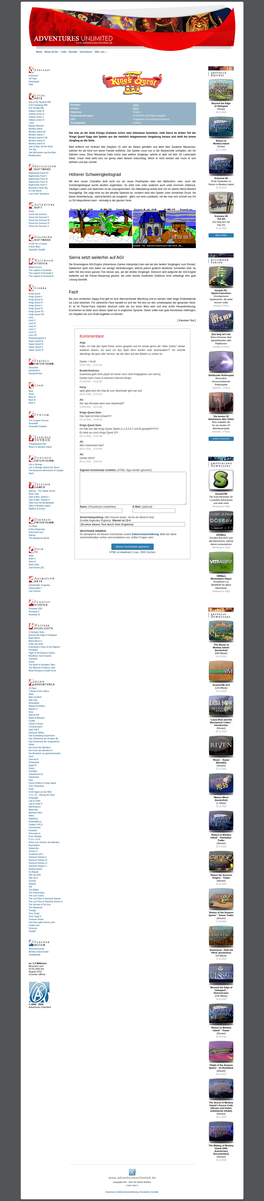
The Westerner (36, 907)
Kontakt (154, 1192)
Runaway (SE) (35, 608)
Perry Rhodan (35, 836)
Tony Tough (34, 913)
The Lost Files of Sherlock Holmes (45, 898)
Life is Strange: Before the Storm (44, 467)
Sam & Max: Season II (39, 500)
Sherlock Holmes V (38, 866)
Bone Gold (34, 494)
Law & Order (35, 801)
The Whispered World (39, 538)
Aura (31, 712)
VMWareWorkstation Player (221, 565)
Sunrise (32, 881)
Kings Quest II (35, 296)
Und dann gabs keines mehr (42, 922)
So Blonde (34, 872)
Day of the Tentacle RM (40, 102)
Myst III (32, 397)
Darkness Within (36, 733)
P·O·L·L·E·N (34, 839)
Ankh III (32, 561)
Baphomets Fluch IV (38, 182)
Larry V (32, 329)
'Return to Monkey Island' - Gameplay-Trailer (221, 826)
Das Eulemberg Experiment (42, 735)
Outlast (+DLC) (36, 824)
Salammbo (34, 848)
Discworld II (34, 370)
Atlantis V (33, 709)
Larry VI (32, 332)
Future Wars (34, 247)
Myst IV (32, 400)
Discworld (33, 367)
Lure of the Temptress (39, 194)
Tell (30, 887)
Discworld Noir (35, 373)
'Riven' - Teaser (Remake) (221, 749)
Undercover (34, 925)
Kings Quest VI (36, 308)
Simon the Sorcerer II (39, 217)
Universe (33, 928)
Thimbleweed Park (37, 444)
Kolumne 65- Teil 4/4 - (221, 206)
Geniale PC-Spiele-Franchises (221, 280)
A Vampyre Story (36, 632)
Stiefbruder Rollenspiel (221, 364)
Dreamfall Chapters (38, 426)
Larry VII (33, 335)
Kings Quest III (36, 299)
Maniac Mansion (36, 126)
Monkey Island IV (37, 143)
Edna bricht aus (36, 532)
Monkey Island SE (37, 132)
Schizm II (33, 851)
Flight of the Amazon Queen (42, 653)
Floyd (31, 211)
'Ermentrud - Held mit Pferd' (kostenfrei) (221, 939)
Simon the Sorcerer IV (39, 223)
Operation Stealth (37, 249)
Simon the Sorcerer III (39, 220)
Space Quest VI (36, 350)
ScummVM (221, 482)
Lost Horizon (35, 591)
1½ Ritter (33, 526)
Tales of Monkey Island (39, 506)
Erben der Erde (36, 644)
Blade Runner (35, 267)
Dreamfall (33, 423)
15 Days (33, 688)
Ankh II (32, 559)
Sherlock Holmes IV (38, 863)
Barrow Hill (34, 715)
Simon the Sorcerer (38, 214)
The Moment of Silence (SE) (42, 668)
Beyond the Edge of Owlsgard (43, 635)
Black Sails (34, 564)
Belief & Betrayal (36, 718)
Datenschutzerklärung (145, 540)
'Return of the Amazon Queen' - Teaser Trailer (221, 902)
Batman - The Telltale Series (42, 491)
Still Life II (33, 878)
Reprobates (34, 845)
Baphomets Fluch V (38, 185)
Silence (32, 535)
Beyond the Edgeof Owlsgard (221, 93)
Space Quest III (36, 341)
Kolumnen (33, 76)
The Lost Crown (36, 896)
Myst (31, 391)
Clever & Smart (36, 724)
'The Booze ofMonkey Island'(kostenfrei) (221, 636)
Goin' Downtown (36, 786)
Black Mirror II (35, 641)
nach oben (132, 1185)
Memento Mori (35, 813)
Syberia (32, 884)
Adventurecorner (36, 949)
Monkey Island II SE (38, 138)
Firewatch (33, 650)
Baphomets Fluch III (38, 179)
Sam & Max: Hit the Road (41, 146)
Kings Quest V (35, 305)
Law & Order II (35, 804)
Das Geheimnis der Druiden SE (43, 738)
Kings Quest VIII (36, 314)
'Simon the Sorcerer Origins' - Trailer (221, 864)
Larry (31, 317)
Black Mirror (34, 638)
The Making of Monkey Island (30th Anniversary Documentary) (221, 1138)
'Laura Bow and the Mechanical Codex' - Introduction (221, 710)
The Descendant (36, 893)
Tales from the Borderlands (41, 503)
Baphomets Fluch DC (39, 173)
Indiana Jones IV (37, 114)
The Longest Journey (39, 420)
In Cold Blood (35, 191)
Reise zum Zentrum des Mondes (44, 842)
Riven (31, 394)
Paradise (33, 830)
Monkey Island (35, 129)
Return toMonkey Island (221, 130)
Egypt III (33, 765)
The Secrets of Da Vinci (40, 904)
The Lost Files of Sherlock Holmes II (46, 901)
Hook (31, 789)
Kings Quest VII (36, 311)
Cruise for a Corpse (38, 244)
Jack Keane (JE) (36, 567)
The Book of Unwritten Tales (42, 665)
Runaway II (34, 611)
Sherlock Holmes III (38, 860)
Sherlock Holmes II (38, 857)
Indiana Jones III (36, 111)
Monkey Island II (36, 135)
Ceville (32, 721)
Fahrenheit (34, 777)
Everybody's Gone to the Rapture (44, 647)
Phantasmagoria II (37, 338)
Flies (31, 780)
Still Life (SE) (35, 875)
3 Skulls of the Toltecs (39, 691)
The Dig (32, 149)
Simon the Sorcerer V (39, 226)
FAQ (31, 84)
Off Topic (33, 78)
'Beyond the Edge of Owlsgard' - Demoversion (221, 978)
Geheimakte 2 (35, 588)
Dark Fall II (34, 730)
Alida (31, 694)
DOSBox (221, 523)
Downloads (34, 81)
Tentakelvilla (34, 955)
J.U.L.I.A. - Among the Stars (42, 795)
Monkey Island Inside (39, 952)
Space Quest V (36, 347)
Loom (31, 123)
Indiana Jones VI (37, 120)
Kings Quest (34, 294)
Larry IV (32, 326)
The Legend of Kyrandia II (41, 273)
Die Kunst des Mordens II (41, 750)
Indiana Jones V (36, 117)
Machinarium (35, 807)
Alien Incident (35, 697)
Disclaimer (145, 1192)
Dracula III (34, 759)
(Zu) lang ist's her (221, 322)
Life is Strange (35, 464)
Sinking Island (35, 869)
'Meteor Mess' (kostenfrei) (221, 787)
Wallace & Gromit (37, 509)
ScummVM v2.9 (221, 673)
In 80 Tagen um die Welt (40, 792)
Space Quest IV (36, 344)
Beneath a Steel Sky (38, 188)
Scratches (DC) (36, 854)
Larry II (32, 320)
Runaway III (34, 614)
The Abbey (34, 890)
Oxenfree (33, 659)
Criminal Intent (35, 727)
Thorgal (32, 910)
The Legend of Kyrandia (40, 270)
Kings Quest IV (36, 302)
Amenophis (34, 703)
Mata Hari (33, 810)
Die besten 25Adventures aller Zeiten (221, 406)
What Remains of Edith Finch (42, 671)
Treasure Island (36, 919)
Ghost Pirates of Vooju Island (42, 783)
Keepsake (33, 798)
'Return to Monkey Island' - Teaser (221, 1017)
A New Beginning (37, 529)
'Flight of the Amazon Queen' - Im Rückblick (221, 1055)
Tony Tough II (35, 916)
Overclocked (35, 827)
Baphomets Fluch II (38, 176)
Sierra (136, 105)
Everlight (33, 771)
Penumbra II (34, 833)
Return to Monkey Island (40, 447)
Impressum (111, 1192)
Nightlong (33, 818)
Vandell (32, 931)
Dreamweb (34, 762)
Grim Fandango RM (38, 105)
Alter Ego (33, 700)
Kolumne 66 (221, 166)
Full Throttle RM (36, 108)
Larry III (32, 323)
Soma (31, 662)
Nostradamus (35, 821)
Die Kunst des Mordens (40, 747)
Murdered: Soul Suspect (40, 656)
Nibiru (31, 815)
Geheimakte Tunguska (39, 585)
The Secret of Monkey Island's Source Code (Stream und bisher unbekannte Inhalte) (221, 1095)
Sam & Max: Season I (39, 497)
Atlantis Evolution (37, 706)
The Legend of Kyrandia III (41, 276)
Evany (32, 768)
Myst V (32, 403)
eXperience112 (36, 774)
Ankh (31, 556)
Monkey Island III (37, 140)
